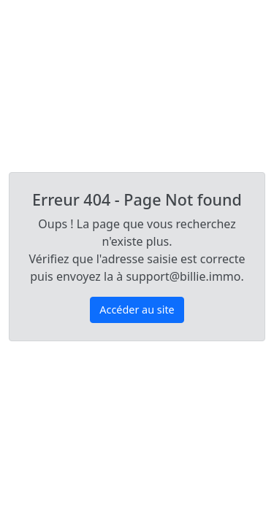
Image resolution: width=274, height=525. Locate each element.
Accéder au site (136, 309)
